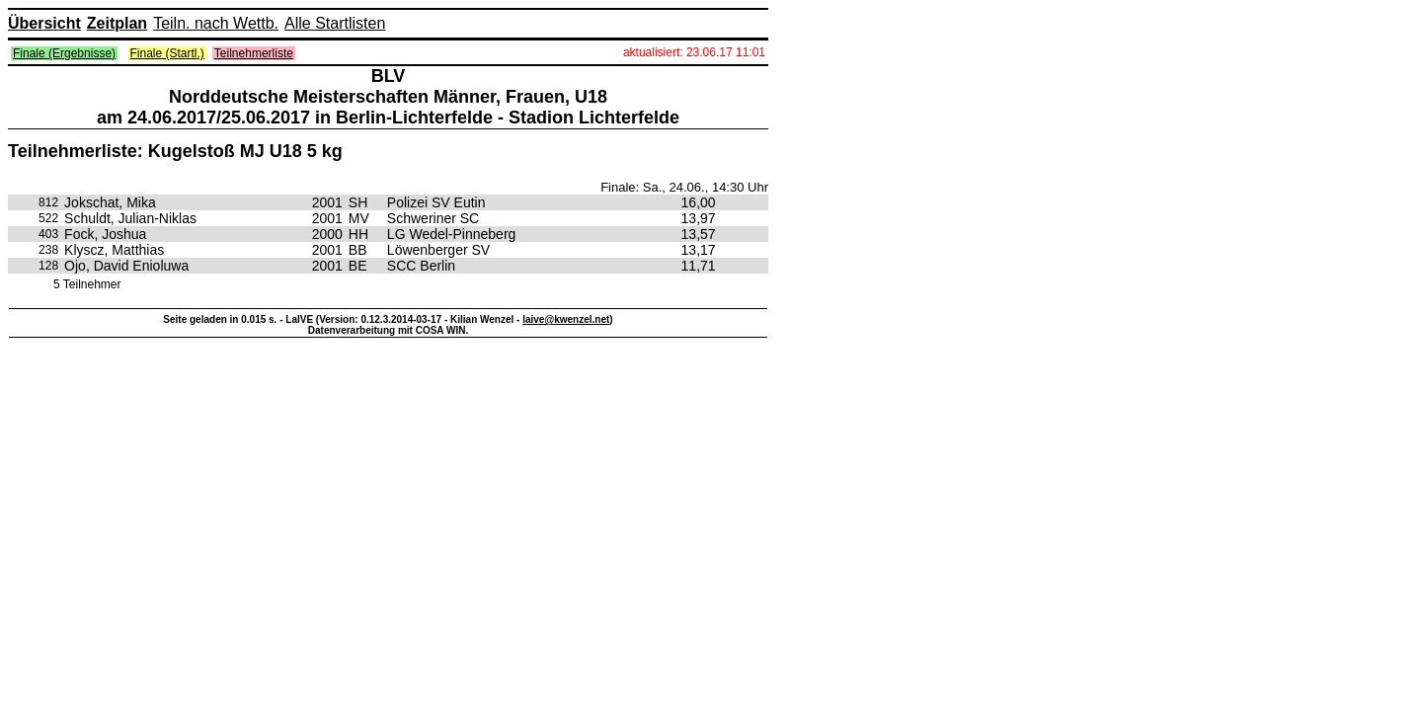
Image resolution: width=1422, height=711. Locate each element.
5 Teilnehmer (86, 284)
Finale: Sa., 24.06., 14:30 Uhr (684, 187)
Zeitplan (117, 23)
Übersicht (44, 23)
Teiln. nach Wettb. (215, 23)
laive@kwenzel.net (565, 319)
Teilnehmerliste (253, 53)
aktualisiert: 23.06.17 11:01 (694, 52)
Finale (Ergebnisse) (64, 53)
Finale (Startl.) (167, 53)
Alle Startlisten (334, 23)
